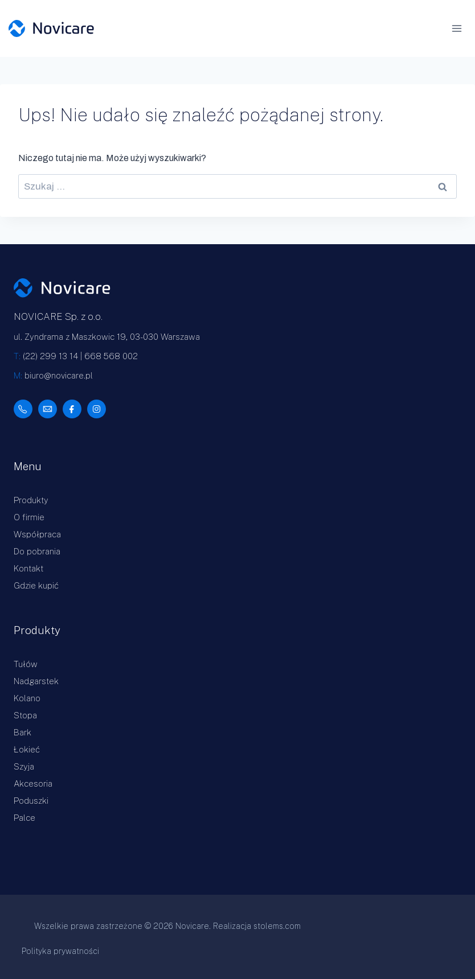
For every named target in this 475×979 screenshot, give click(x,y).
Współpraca (37, 534)
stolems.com (277, 926)
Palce (24, 817)
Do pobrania (37, 551)
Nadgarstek (36, 681)
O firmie (29, 517)
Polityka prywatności (60, 951)
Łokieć (27, 749)
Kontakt (28, 568)
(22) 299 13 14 (50, 356)
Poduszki (31, 800)
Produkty (31, 500)
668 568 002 (111, 356)
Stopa (25, 715)
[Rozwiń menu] (460, 28)
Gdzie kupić (36, 585)
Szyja (24, 766)
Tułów (26, 664)
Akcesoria (33, 783)
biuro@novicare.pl (58, 375)
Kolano (27, 698)
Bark (22, 732)
